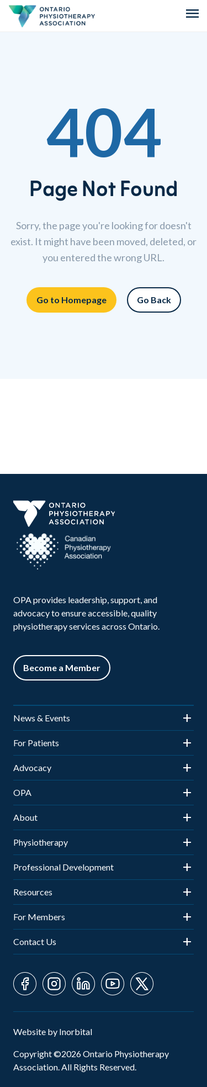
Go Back (154, 299)
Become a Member (61, 667)
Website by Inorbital (52, 1031)
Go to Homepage (71, 299)
